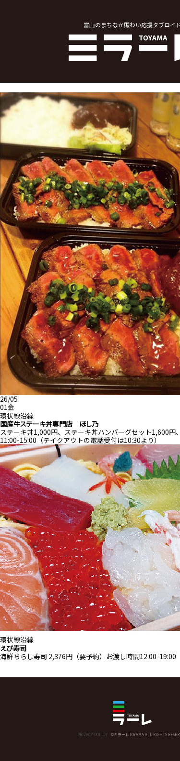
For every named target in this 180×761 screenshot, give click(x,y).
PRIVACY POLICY (92, 734)
